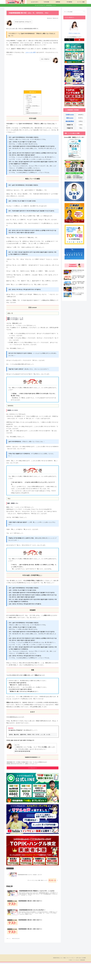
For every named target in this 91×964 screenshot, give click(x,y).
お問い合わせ (77, 959)
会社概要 (83, 959)
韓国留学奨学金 (53, 959)
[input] (74, 11)
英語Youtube (69, 118)
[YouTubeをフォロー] (79, 39)
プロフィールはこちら (74, 27)
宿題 (27, 110)
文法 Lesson (29, 99)
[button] (84, 11)
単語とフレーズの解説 (31, 97)
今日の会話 (28, 95)
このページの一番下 (30, 52)
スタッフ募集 (60, 959)
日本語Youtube (70, 114)
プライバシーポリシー (69, 959)
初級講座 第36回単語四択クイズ (33, 113)
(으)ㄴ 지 (29, 100)
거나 (28, 104)
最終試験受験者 (70, 121)
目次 (30, 92)
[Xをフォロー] (69, 39)
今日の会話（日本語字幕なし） (33, 106)
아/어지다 (29, 102)
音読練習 (28, 108)
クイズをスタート (32, 768)
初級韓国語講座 (10, 869)
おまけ (27, 112)
